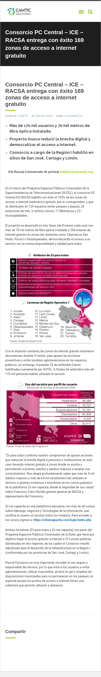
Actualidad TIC (73, 115)
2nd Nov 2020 (44, 115)
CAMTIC (23, 115)
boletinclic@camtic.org (76, 172)
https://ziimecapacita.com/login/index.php (62, 520)
